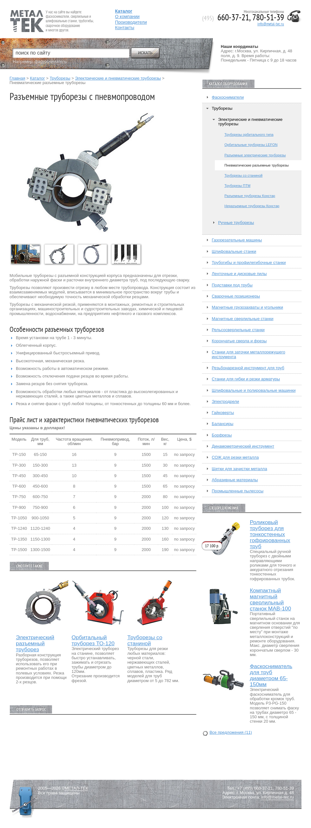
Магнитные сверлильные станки (242, 319)
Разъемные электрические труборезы (255, 155)
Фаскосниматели (228, 97)
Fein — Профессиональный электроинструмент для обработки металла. (51, 13)
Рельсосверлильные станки (238, 330)
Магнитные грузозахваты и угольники (247, 307)
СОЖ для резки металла (235, 457)
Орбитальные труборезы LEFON (250, 145)
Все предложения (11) (230, 732)
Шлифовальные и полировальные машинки (253, 390)
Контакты (124, 27)
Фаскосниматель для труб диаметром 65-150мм (271, 675)
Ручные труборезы (236, 222)
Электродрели (225, 401)
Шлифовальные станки (234, 251)
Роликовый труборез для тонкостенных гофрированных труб (270, 534)
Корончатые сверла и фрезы (239, 341)
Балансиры (222, 424)
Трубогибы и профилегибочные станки (249, 262)
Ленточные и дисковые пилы (239, 274)
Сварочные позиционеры (236, 296)
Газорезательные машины (237, 240)
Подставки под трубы (232, 285)
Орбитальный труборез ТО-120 (93, 640)
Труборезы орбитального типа (248, 134)
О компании (127, 16)
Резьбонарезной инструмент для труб (248, 368)
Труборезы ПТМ (237, 185)
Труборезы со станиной (144, 640)
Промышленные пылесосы (237, 491)
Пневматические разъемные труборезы (256, 165)
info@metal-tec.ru (270, 24)
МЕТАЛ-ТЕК (76, 788)
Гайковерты (223, 413)
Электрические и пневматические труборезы (118, 78)
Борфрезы (222, 435)
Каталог (37, 78)
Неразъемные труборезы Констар (251, 206)
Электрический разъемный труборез (35, 643)
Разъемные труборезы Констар (249, 196)
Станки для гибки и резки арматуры (246, 379)
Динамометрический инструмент (243, 446)
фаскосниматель (51, 61)
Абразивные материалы (235, 480)
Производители (131, 22)
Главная (17, 78)
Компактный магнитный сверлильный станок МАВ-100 (270, 600)
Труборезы (60, 78)
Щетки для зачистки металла (239, 469)
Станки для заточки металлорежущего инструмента (248, 354)
